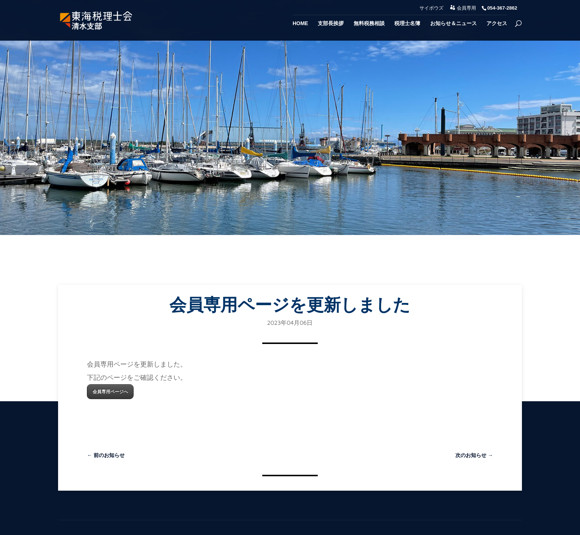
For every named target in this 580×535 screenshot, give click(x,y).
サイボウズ (431, 8)
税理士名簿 (407, 23)
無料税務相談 (369, 23)
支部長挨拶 (331, 23)
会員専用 (466, 8)
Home (300, 23)
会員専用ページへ (110, 391)
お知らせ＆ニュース (453, 23)
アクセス (496, 23)
